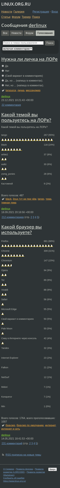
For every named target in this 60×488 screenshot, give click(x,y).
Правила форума (24, 469)
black (9, 199)
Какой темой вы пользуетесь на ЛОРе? (26, 117)
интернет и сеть (10, 428)
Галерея (19, 11)
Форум (16, 17)
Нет (5, 70)
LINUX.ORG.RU (16, 4)
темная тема (8, 202)
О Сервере (8, 469)
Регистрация (41, 11)
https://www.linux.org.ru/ (14, 481)
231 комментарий (12, 443)
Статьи (5, 17)
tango (41, 199)
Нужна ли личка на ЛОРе (29, 59)
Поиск (36, 17)
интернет (50, 425)
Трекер (26, 17)
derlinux (38, 25)
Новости (6, 11)
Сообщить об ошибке (13, 478)
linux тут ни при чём (24, 199)
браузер (10, 425)
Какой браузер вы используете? (21, 229)
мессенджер (33, 90)
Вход (55, 11)
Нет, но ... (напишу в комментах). (23, 85)
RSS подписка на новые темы (23, 454)
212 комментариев (13, 217)
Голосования (45, 33)
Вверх (53, 469)
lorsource (11, 90)
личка (21, 90)
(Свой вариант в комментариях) (22, 75)
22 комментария (11, 105)
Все (5, 33)
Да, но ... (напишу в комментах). (22, 80)
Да (5, 66)
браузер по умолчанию (30, 425)
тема (48, 199)
